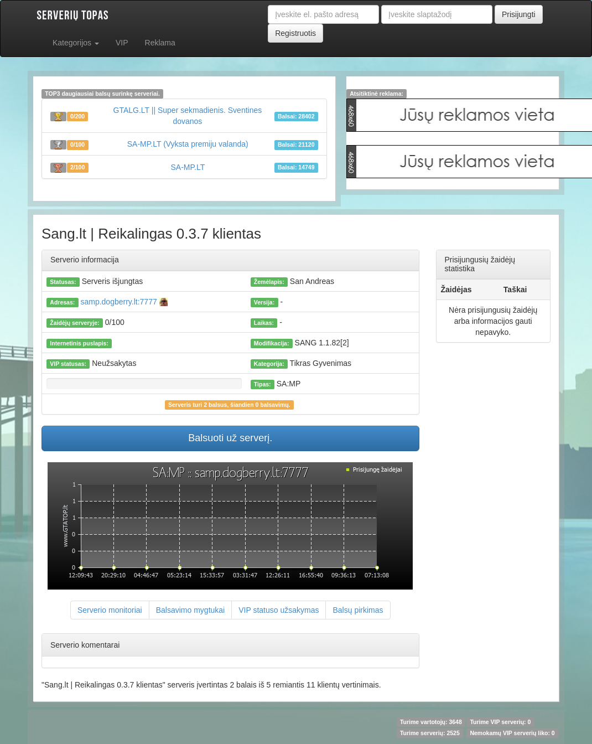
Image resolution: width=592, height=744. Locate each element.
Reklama (160, 42)
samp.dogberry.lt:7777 (123, 301)
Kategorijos (76, 42)
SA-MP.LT (188, 167)
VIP (122, 42)
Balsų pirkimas (358, 610)
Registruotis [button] (295, 33)
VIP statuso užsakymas (278, 610)
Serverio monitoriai (109, 610)
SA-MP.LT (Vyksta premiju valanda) (187, 144)
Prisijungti (519, 14)
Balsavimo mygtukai (190, 610)
